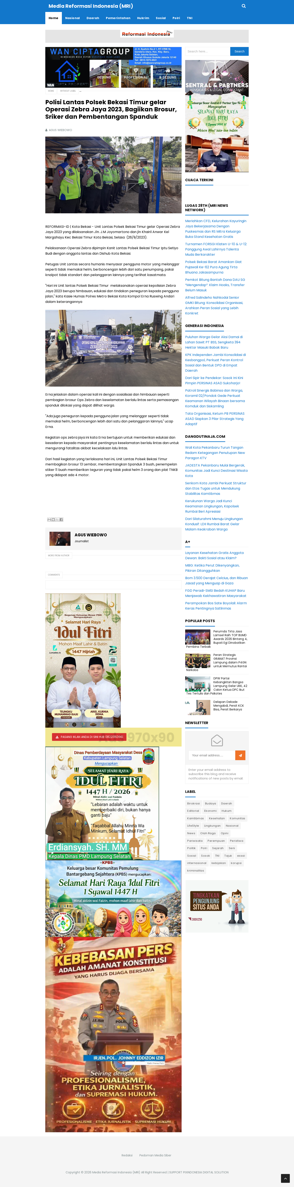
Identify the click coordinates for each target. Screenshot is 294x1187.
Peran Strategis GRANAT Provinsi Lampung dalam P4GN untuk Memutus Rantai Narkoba (216, 662)
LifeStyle (193, 825)
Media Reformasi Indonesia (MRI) (116, 1172)
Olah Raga (208, 833)
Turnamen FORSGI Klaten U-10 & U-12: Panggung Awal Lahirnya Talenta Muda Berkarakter (216, 249)
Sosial (191, 855)
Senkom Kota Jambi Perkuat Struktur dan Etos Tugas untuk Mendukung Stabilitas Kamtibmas (215, 488)
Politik (191, 848)
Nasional (232, 825)
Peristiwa (236, 841)
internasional (197, 863)
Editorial (193, 811)
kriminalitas (195, 870)
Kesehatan (217, 818)
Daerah (226, 803)
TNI (217, 855)
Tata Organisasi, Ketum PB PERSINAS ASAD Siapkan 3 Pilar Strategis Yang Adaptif (215, 418)
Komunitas (237, 818)
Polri (204, 848)
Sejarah (218, 848)
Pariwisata (195, 841)
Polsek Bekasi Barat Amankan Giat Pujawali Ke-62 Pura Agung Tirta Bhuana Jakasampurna (213, 267)
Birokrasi (193, 803)
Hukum (227, 811)
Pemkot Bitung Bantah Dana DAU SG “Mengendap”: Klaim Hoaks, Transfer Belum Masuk (215, 284)
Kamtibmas (195, 818)
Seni (232, 848)
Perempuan (216, 841)
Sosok (205, 855)
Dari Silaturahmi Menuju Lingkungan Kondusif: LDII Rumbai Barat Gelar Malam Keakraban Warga (214, 524)
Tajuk (228, 855)
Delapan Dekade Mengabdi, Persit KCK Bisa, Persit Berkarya (228, 705)
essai (241, 855)
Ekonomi (210, 811)
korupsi (236, 863)
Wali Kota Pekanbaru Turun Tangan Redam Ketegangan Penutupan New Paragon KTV (215, 452)
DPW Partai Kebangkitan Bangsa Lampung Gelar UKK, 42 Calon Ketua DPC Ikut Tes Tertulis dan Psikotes (216, 686)
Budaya (210, 803)
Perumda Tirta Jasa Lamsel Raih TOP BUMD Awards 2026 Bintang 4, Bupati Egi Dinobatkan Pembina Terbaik (216, 639)
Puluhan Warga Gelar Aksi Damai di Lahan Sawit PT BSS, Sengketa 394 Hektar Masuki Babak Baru (214, 342)
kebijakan (219, 863)
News (191, 833)
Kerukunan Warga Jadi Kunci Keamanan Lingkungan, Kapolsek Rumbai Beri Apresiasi (212, 506)
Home (51, 90)
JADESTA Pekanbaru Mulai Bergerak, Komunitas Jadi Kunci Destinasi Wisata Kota (216, 470)
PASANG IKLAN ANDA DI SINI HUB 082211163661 (92, 737)
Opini (225, 833)
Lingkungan (212, 825)
